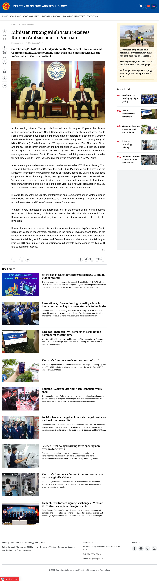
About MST (15, 16)
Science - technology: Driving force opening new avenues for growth (71, 447)
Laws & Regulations (51, 16)
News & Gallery (31, 16)
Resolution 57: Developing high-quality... (130, 98)
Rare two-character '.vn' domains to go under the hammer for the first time (71, 333)
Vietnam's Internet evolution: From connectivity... (131, 159)
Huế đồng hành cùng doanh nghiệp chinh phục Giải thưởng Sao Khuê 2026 (136, 73)
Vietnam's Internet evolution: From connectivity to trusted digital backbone (72, 476)
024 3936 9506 (94, 554)
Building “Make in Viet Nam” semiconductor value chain (72, 390)
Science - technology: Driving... (127, 144)
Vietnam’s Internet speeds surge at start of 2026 (70, 360)
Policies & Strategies (74, 16)
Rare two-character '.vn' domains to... (128, 113)
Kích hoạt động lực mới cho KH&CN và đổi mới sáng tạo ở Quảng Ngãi (136, 63)
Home (5, 16)
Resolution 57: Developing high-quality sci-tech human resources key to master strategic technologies (74, 305)
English (14, 24)
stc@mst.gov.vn (96, 559)
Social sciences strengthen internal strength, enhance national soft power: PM (74, 419)
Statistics (92, 16)
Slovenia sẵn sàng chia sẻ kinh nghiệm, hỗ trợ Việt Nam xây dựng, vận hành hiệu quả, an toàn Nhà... (136, 53)
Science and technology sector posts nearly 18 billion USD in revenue (73, 276)
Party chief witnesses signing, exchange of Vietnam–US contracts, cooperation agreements (73, 504)
